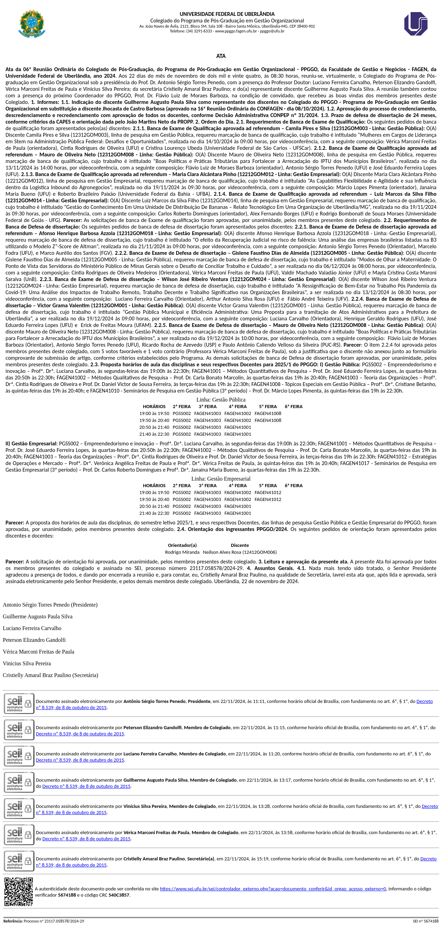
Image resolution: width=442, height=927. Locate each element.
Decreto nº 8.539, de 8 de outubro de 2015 (80, 734)
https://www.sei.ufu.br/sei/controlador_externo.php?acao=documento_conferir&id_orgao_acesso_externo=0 (273, 889)
